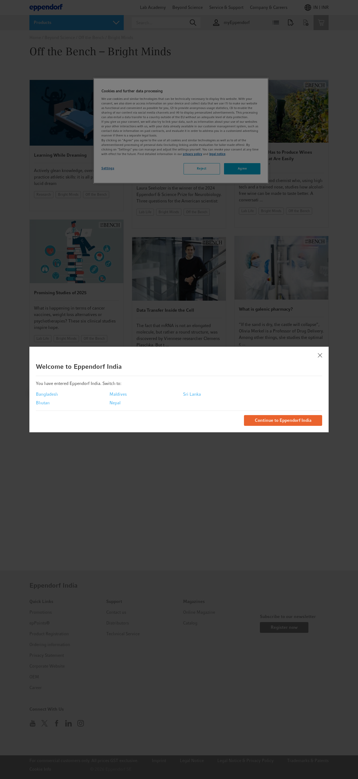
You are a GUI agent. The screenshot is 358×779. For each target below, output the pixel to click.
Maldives (118, 394)
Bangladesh (47, 394)
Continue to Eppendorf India (283, 420)
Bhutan (43, 402)
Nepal (115, 402)
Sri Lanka (192, 394)
